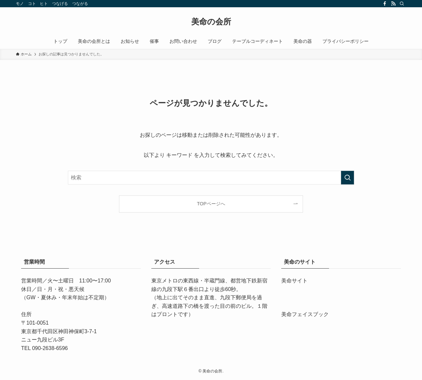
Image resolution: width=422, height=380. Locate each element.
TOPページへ (211, 203)
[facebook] (384, 3)
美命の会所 (211, 22)
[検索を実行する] (347, 178)
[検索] (402, 3)
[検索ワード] (211, 178)
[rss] (393, 3)
